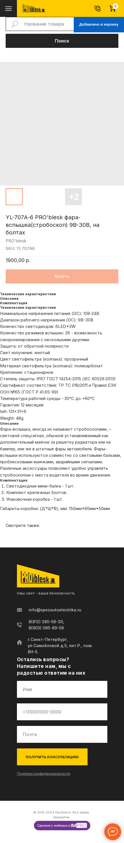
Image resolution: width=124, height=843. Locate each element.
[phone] (62, 711)
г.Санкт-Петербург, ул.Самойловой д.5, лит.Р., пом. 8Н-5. (60, 645)
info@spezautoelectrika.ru (55, 609)
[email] (62, 734)
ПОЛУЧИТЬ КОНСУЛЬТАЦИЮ (52, 757)
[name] (62, 689)
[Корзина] (115, 8)
